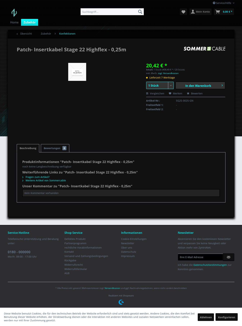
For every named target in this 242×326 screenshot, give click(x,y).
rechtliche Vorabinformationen (83, 247)
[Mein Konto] (200, 11)
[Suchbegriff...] (112, 11)
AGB (66, 273)
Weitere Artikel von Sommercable (44, 180)
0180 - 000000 (19, 252)
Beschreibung (28, 148)
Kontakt (69, 251)
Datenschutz (128, 251)
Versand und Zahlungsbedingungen (86, 256)
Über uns (126, 247)
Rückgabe (70, 260)
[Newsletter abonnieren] (228, 257)
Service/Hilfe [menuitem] (222, 3)
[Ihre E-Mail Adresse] (200, 257)
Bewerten (195, 93)
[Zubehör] (29, 22)
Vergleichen (155, 93)
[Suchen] (140, 11)
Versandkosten (112, 288)
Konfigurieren (226, 317)
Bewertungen (55, 148)
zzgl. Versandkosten (168, 73)
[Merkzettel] (183, 11)
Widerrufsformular (75, 269)
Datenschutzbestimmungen (210, 265)
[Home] (14, 22)
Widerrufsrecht (73, 264)
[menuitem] (112, 11)
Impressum (128, 256)
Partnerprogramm (75, 243)
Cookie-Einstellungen (134, 239)
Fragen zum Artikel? (35, 177)
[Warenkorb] (224, 11)
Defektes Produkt (74, 239)
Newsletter (127, 243)
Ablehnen (206, 317)
